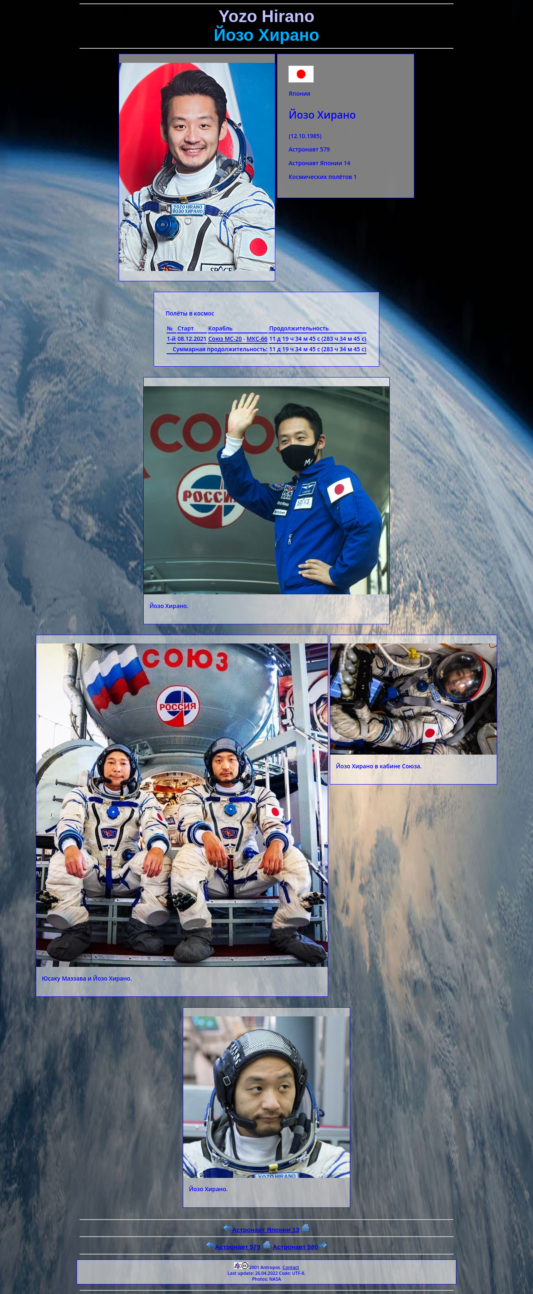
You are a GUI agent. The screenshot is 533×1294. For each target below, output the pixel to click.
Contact (290, 1267)
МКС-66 (257, 339)
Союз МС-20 (225, 339)
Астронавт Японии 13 (261, 1229)
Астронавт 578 (233, 1246)
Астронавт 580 (300, 1246)
